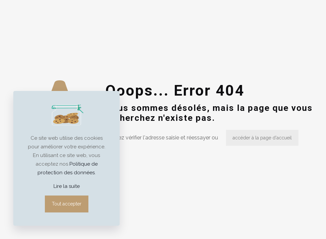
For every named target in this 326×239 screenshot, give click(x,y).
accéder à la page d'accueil (262, 137)
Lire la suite (67, 186)
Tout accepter (66, 203)
